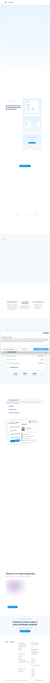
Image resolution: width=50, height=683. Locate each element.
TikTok (32, 676)
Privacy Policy (34, 662)
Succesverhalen (34, 650)
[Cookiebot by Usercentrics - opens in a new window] (44, 333)
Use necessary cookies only (9, 349)
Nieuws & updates (34, 649)
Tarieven (20, 648)
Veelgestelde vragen (35, 652)
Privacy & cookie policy (35, 665)
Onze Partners (34, 654)
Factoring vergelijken (35, 643)
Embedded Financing (22, 646)
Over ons (33, 658)
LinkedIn (32, 669)
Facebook (33, 674)
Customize (25, 349)
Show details (43, 345)
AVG (32, 663)
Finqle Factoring (21, 643)
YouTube (33, 671)
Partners (20, 649)
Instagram (33, 673)
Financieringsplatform (22, 644)
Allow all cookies (41, 349)
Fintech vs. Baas (34, 644)
